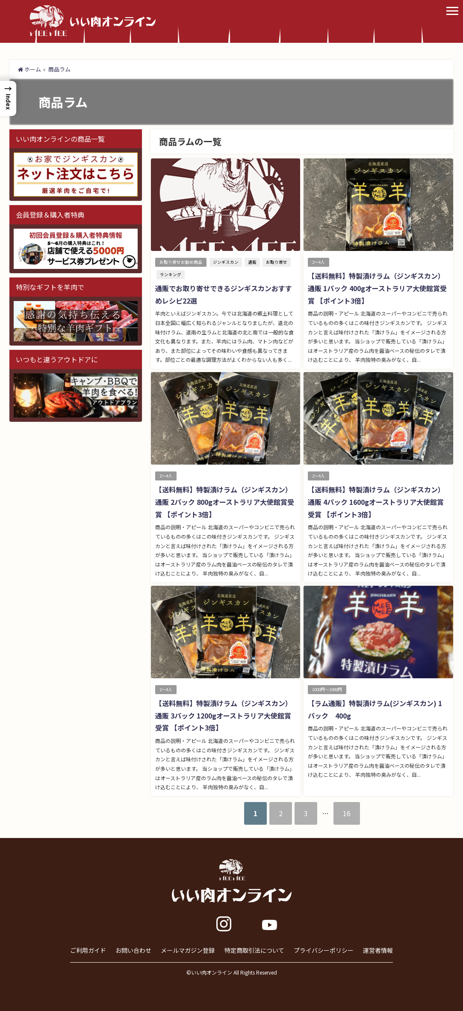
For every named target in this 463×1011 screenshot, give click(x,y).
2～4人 (318, 262)
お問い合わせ (133, 950)
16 (347, 813)
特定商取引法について (254, 950)
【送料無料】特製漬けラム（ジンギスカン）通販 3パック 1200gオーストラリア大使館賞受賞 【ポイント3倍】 (223, 715)
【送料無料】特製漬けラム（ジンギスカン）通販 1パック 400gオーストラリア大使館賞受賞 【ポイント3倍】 (377, 288)
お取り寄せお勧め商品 (180, 262)
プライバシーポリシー (324, 950)
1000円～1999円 (327, 689)
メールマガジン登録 (188, 950)
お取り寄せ (276, 262)
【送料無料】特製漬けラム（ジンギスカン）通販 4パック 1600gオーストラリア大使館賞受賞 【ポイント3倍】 (376, 501)
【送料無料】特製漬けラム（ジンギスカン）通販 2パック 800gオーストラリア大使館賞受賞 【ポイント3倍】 (224, 501)
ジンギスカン (226, 262)
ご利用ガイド (88, 950)
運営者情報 (378, 950)
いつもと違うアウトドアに (57, 359)
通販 (252, 262)
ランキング (170, 274)
